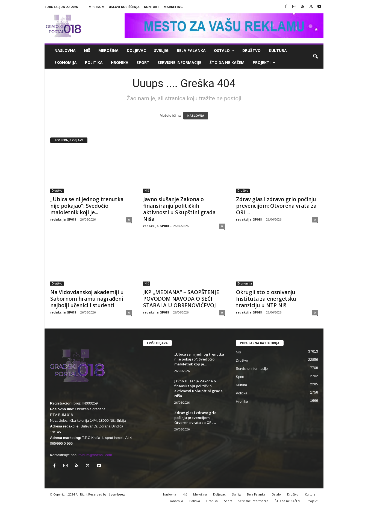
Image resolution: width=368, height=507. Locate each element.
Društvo (251, 50)
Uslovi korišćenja (124, 7)
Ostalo (224, 51)
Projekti (264, 63)
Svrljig (161, 50)
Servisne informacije (179, 62)
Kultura (278, 50)
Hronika (119, 62)
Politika (94, 62)
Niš (87, 50)
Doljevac (136, 50)
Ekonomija (65, 62)
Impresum (96, 7)
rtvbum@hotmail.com (95, 455)
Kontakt (151, 7)
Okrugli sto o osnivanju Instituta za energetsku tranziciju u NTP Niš (266, 299)
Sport (143, 62)
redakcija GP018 (63, 219)
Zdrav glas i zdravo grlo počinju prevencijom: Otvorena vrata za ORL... (276, 206)
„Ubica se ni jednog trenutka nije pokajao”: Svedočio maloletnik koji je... (86, 206)
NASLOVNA (195, 115)
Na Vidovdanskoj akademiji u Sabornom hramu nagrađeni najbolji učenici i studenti (87, 299)
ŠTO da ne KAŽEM (227, 62)
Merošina (108, 50)
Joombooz (117, 494)
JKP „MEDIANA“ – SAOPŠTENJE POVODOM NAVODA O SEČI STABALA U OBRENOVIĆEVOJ (181, 299)
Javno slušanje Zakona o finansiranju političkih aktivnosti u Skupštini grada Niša (179, 209)
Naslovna (65, 50)
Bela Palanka (191, 50)
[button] (315, 57)
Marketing (173, 7)
